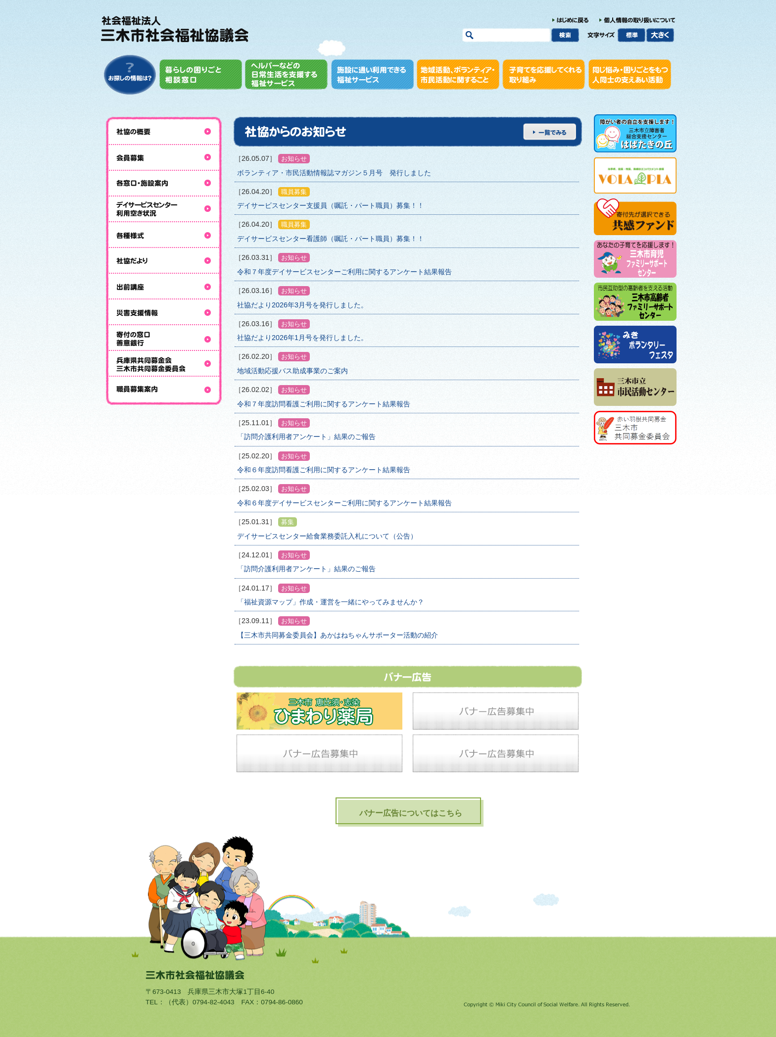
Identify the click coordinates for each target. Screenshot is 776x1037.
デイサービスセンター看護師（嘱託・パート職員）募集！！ (330, 239)
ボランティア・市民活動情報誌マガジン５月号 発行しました (334, 173)
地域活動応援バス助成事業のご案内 (292, 371)
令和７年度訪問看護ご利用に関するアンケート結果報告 (323, 404)
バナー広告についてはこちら (410, 813)
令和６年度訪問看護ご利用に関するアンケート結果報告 (323, 470)
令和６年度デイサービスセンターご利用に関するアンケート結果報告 (344, 503)
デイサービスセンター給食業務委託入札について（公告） (327, 536)
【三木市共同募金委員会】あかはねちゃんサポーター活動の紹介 (337, 635)
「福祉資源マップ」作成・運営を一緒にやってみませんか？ (330, 602)
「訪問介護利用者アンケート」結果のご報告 (306, 437)
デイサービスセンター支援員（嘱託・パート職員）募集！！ (330, 205)
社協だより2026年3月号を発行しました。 (302, 305)
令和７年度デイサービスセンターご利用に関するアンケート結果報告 (344, 272)
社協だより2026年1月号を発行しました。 (302, 338)
